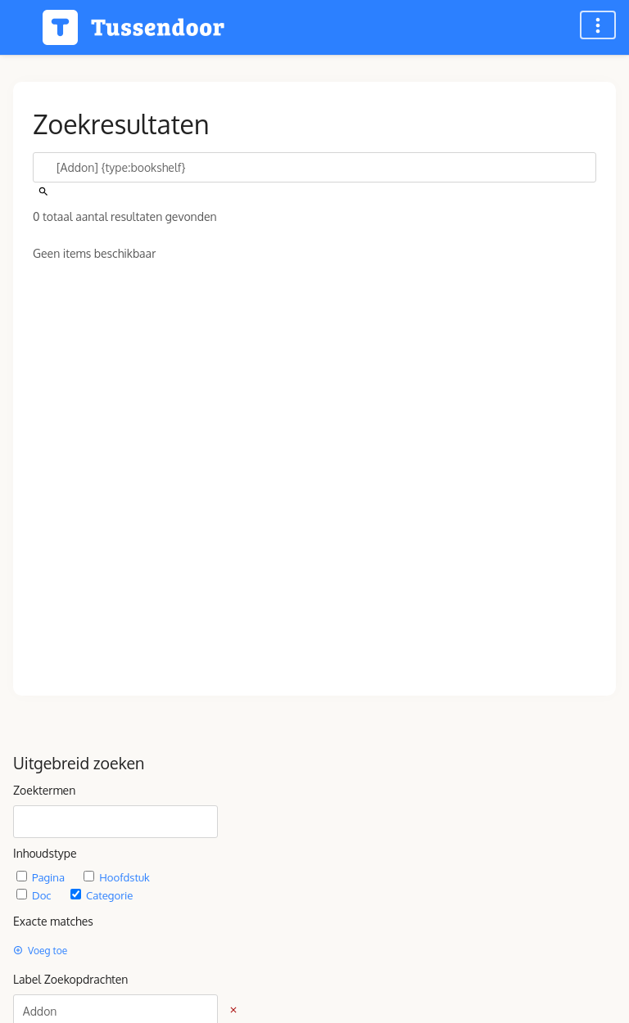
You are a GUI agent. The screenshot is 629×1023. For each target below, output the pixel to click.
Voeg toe (40, 950)
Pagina (41, 877)
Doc (35, 895)
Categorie (101, 895)
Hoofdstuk (116, 877)
